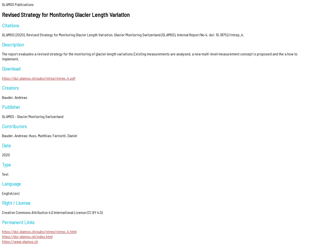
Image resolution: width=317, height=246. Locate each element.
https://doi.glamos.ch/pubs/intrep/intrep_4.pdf (38, 78)
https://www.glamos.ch (20, 241)
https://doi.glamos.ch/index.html (27, 236)
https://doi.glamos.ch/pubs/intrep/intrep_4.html (39, 231)
